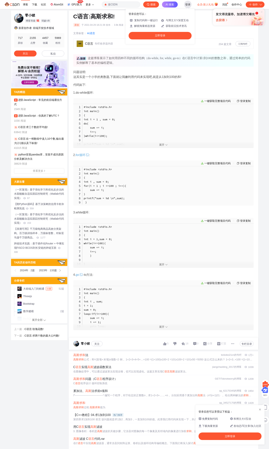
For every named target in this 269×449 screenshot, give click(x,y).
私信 (53, 53)
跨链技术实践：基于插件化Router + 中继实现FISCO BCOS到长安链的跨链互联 (39, 248)
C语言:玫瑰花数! (34, 329)
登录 (187, 4)
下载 (34, 4)
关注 (97, 343)
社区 (43, 4)
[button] (15, 270)
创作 (255, 4)
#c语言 (91, 33)
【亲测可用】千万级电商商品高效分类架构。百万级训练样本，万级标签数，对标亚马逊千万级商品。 (39, 233)
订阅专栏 (242, 44)
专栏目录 (246, 343)
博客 (25, 4)
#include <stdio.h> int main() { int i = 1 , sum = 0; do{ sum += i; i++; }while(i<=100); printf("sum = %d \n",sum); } (104, 127)
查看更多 (39, 170)
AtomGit (56, 4)
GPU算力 (75, 3)
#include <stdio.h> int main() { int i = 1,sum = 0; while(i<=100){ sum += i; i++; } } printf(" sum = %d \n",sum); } (105, 249)
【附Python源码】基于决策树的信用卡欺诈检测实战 (39, 206)
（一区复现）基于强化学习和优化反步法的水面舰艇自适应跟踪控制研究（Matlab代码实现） (39, 194)
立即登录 (160, 35)
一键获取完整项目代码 (217, 100)
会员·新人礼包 (207, 4)
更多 (90, 4)
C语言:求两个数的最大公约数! (42, 335)
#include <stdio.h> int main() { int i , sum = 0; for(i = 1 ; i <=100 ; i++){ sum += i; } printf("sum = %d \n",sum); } (105, 186)
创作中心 (237, 4)
